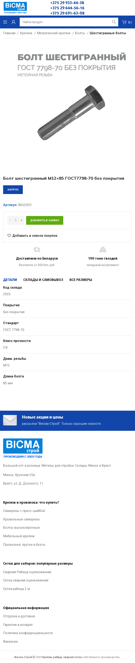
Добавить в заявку (44, 220)
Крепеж (26, 33)
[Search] (69, 22)
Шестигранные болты (108, 33)
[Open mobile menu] (5, 22)
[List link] (67, 511)
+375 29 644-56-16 (67, 7)
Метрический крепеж (54, 33)
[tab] (10, 279)
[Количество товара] (16, 220)
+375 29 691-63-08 (67, 13)
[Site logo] (15, 8)
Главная (9, 33)
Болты (80, 33)
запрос (13, 189)
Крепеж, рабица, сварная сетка (62, 657)
